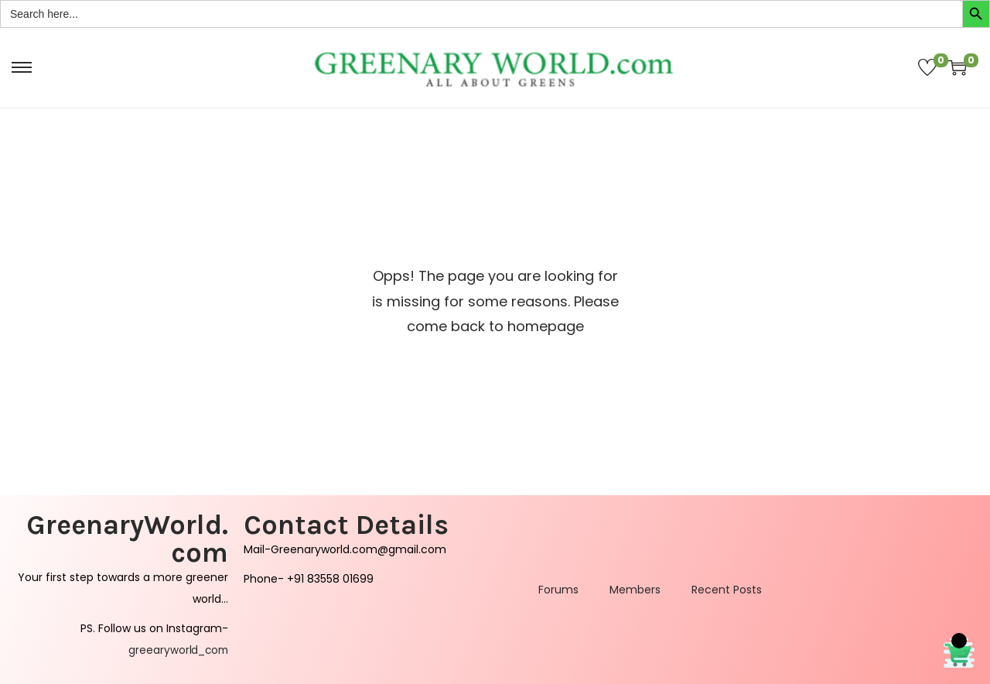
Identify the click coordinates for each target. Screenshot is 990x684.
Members (635, 589)
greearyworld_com (176, 650)
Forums (558, 589)
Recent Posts (726, 589)
